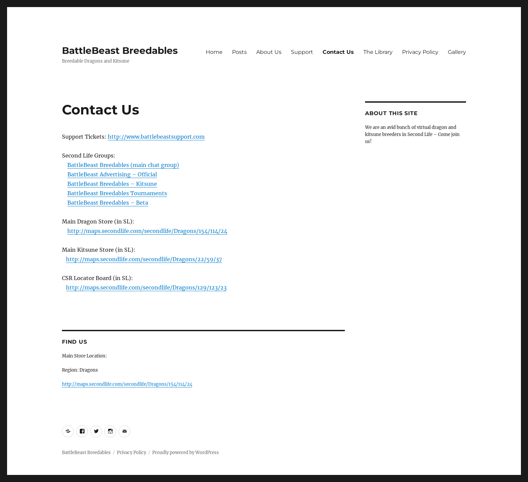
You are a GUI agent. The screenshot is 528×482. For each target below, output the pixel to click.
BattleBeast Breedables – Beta (107, 202)
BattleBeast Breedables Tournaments (117, 193)
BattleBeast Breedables (120, 50)
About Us (269, 52)
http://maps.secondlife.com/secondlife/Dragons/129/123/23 (146, 287)
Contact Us (338, 52)
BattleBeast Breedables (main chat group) (123, 165)
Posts (239, 52)
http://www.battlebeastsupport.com (156, 136)
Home (214, 52)
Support (302, 52)
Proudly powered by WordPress (185, 452)
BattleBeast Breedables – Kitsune (112, 183)
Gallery (457, 52)
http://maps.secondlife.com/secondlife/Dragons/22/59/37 (144, 259)
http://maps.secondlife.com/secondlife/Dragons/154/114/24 (147, 231)
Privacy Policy (420, 52)
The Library (378, 52)
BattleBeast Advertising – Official (112, 174)
